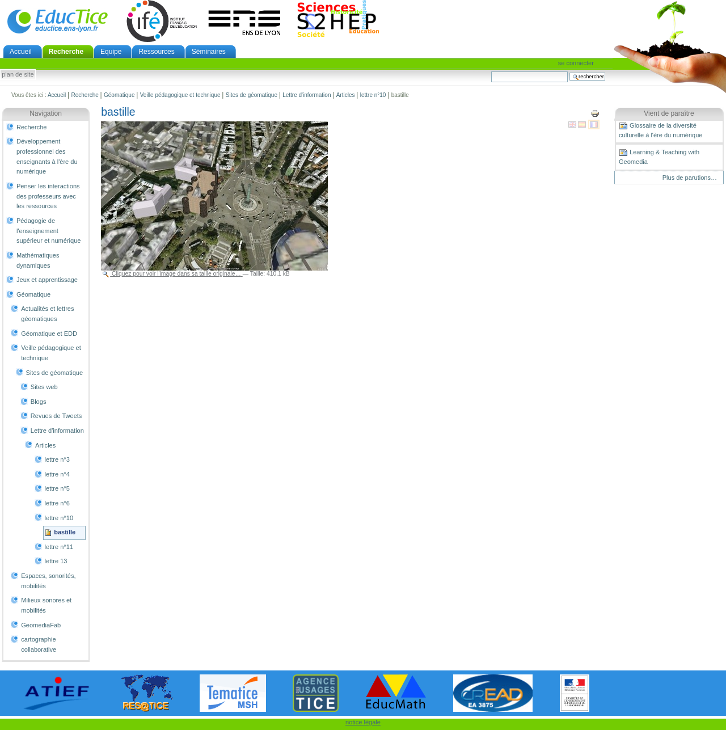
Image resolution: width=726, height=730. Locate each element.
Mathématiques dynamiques (37, 260)
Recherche (66, 52)
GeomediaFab (41, 625)
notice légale (363, 722)
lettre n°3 (57, 459)
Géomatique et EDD (49, 333)
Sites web (44, 386)
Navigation (45, 113)
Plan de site (17, 74)
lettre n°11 (59, 546)
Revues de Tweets (56, 415)
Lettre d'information (306, 95)
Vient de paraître (669, 113)
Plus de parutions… (689, 177)
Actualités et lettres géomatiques (47, 313)
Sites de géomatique (251, 95)
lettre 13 (56, 561)
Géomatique (119, 95)
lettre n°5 (57, 488)
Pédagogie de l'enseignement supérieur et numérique (48, 230)
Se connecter (576, 63)
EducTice (57, 21)
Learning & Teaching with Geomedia (659, 156)
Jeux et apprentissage (47, 279)
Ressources (156, 52)
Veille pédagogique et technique (180, 95)
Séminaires (209, 52)
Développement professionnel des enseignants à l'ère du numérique (47, 156)
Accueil (21, 52)
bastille (64, 532)
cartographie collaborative (38, 644)
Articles (345, 95)
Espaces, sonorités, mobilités (48, 580)
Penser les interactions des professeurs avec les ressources (48, 196)
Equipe (110, 52)
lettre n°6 (57, 503)
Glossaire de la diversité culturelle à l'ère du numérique (660, 129)
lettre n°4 (57, 474)
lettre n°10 (373, 95)
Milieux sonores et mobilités (46, 605)
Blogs (39, 401)
